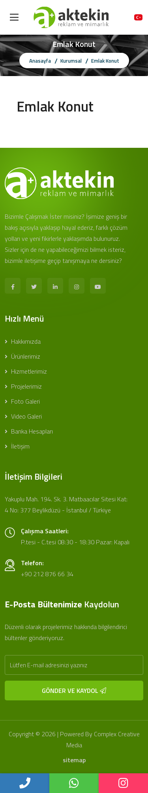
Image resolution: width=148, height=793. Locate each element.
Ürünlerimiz (22, 356)
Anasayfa (40, 61)
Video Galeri (23, 416)
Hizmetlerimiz (26, 371)
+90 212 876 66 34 (47, 574)
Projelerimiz (23, 386)
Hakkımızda (23, 341)
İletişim (17, 446)
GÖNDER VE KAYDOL (74, 690)
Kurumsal (71, 61)
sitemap (74, 760)
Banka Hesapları (29, 431)
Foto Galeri (22, 401)
